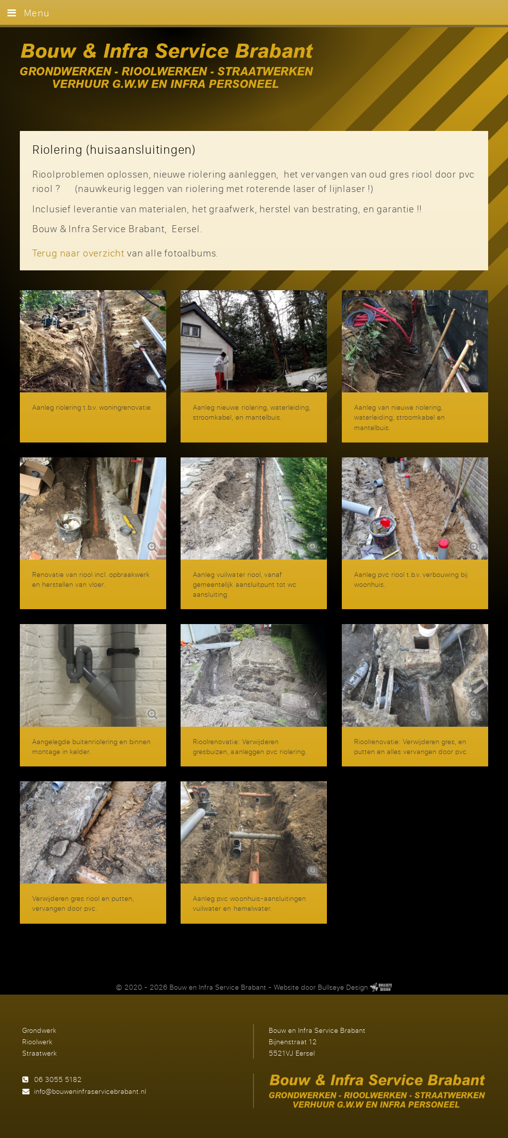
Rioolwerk (37, 1041)
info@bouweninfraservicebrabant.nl (90, 1091)
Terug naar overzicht (78, 253)
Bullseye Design (343, 987)
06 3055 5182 (58, 1079)
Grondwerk (39, 1030)
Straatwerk (39, 1053)
